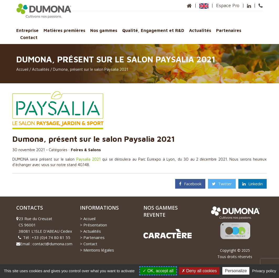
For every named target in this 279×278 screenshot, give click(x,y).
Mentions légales (98, 250)
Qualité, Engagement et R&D (153, 30)
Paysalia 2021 (88, 159)
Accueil (22, 69)
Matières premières (64, 30)
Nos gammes (103, 30)
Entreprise (27, 30)
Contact (28, 37)
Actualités (200, 30)
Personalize (236, 271)
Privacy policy (264, 271)
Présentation (95, 224)
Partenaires (228, 30)
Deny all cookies (199, 271)
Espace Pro (227, 5)
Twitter (222, 183)
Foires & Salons (86, 150)
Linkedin (252, 183)
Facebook (190, 183)
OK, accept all (158, 271)
